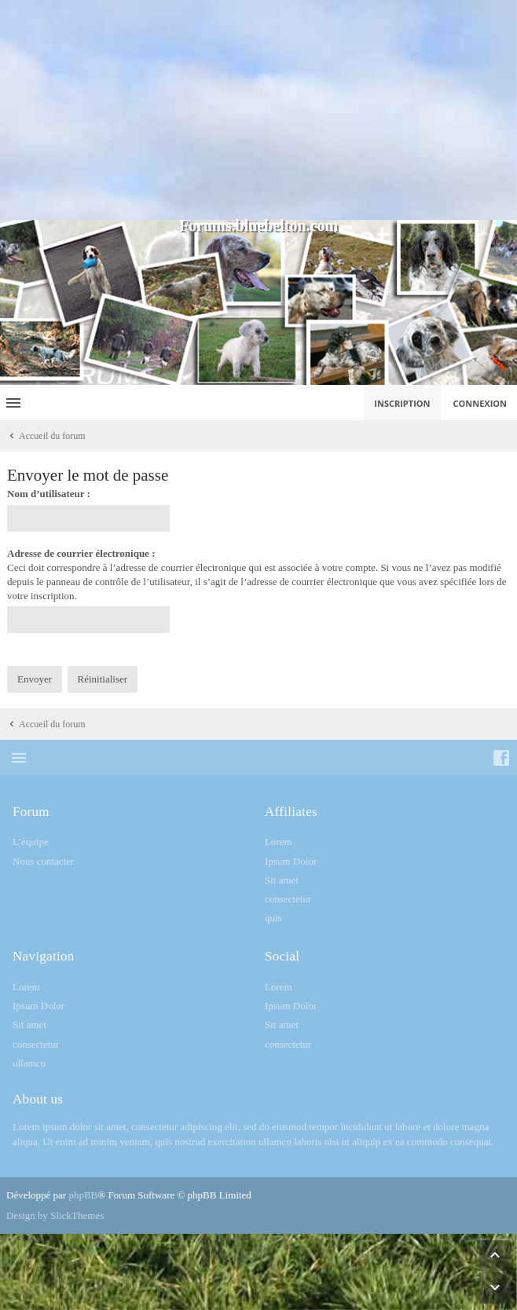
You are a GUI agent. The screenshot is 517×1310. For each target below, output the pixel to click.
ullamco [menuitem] (29, 1063)
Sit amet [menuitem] (282, 880)
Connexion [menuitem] (480, 403)
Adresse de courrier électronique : (81, 553)
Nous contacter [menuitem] (43, 861)
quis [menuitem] (273, 918)
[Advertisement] (258, 110)
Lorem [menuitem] (278, 841)
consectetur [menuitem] (288, 899)
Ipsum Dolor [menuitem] (291, 861)
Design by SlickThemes (55, 1215)
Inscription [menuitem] (402, 403)
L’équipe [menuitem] (31, 841)
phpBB (82, 1195)
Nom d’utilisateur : (48, 493)
